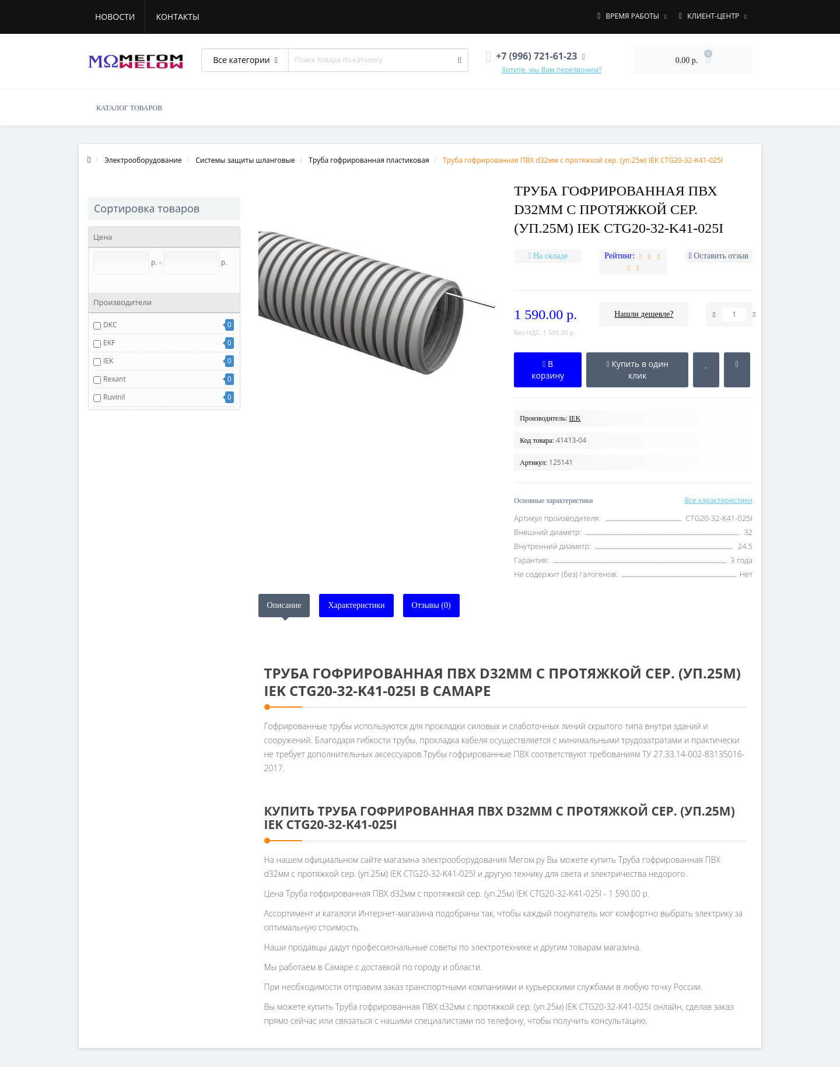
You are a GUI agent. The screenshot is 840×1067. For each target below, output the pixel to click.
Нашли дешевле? (643, 314)
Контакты (177, 16)
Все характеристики (718, 500)
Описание (284, 605)
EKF (109, 343)
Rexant (114, 379)
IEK (108, 361)
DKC (110, 325)
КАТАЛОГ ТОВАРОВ (129, 108)
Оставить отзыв (721, 255)
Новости (115, 16)
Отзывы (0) (431, 605)
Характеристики (356, 605)
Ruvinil (114, 397)
